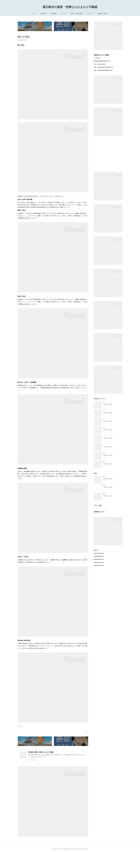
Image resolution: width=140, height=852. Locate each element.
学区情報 (105, 427)
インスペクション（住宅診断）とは (112, 436)
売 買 (63, 13)
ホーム (34, 13)
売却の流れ (54, 13)
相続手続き (106, 485)
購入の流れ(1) (21, 726)
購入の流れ (43, 13)
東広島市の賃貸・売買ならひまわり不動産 (70, 7)
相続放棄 (105, 494)
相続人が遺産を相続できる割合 (111, 476)
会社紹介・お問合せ (102, 13)
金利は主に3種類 (107, 419)
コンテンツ (90, 13)
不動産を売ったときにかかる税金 (111, 402)
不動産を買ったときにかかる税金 (111, 410)
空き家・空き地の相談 (76, 13)
